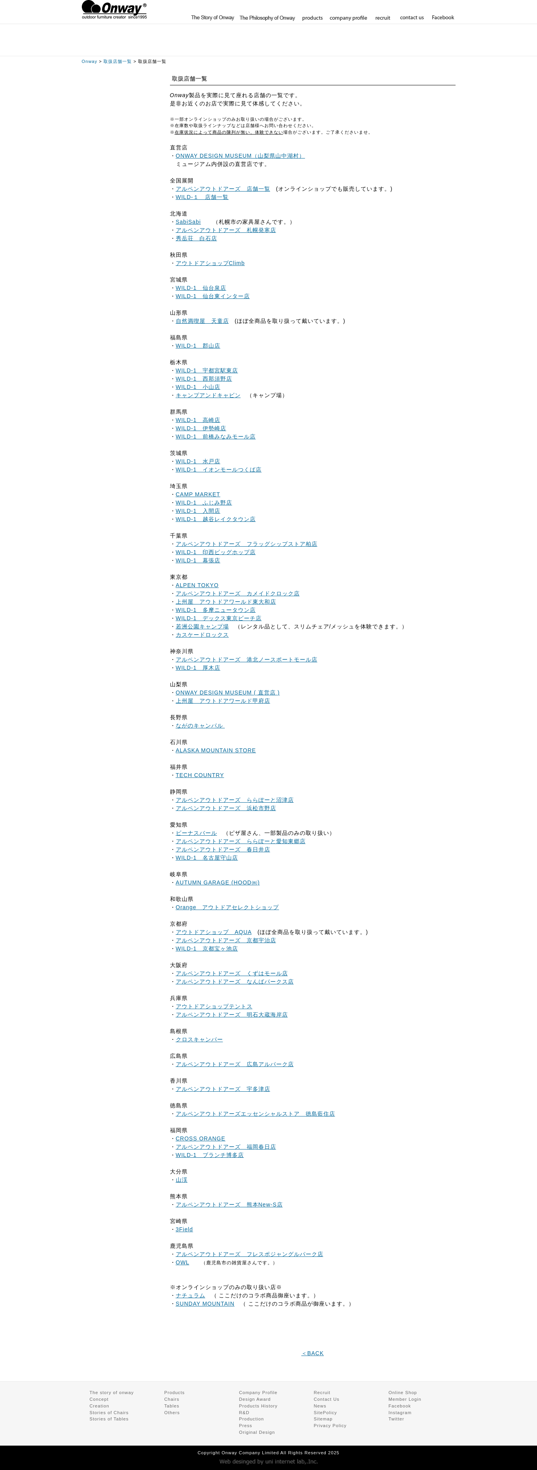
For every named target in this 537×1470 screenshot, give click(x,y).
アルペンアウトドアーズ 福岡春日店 (226, 1147)
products (311, 18)
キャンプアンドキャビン (208, 395)
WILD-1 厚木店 (198, 668)
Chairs (171, 1399)
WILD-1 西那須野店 (204, 379)
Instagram (400, 1412)
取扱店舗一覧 (117, 61)
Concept (99, 1399)
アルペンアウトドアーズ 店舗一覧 (223, 189)
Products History (258, 1406)
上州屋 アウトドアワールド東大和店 (226, 602)
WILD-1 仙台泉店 (201, 288)
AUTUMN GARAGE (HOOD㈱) (218, 882)
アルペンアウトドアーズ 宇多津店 (223, 1089)
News (320, 1406)
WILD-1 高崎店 (198, 420)
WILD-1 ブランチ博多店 (210, 1155)
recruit (382, 18)
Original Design (257, 1432)
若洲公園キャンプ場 (202, 626)
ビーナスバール (196, 833)
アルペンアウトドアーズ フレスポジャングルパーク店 (249, 1254)
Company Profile (258, 1392)
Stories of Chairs (109, 1412)
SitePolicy (325, 1412)
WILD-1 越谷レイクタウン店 (216, 519)
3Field (184, 1229)
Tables (171, 1406)
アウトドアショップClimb (210, 263)
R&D (244, 1412)
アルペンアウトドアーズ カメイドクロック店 (238, 593)
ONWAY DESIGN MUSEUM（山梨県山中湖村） (240, 156)
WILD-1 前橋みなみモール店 (216, 436)
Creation (99, 1406)
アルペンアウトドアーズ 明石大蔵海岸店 (232, 1014)
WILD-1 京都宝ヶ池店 (207, 948)
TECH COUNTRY (200, 775)
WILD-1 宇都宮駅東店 (207, 370)
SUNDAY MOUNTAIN (205, 1304)
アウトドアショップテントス (214, 1006)
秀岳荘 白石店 (196, 238)
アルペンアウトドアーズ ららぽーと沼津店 (235, 800)
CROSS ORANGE (200, 1138)
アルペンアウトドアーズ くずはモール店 (232, 973)
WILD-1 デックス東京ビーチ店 (219, 618)
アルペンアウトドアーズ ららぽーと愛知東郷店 (241, 841)
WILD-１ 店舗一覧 (202, 197)
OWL (182, 1262)
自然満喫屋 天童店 (202, 321)
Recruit (322, 1392)
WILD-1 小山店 (198, 387)
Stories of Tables (109, 1419)
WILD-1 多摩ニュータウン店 (216, 610)
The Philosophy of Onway (267, 18)
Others (172, 1412)
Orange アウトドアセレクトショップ (227, 907)
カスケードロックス (202, 635)
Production (251, 1419)
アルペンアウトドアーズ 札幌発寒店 (226, 230)
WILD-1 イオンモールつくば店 (219, 469)
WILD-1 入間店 (198, 511)
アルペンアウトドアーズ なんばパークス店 (235, 981)
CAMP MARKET (198, 494)
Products (174, 1392)
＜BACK (312, 1353)
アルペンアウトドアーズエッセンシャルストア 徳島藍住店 (255, 1114)
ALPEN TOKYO (197, 585)
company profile (347, 18)
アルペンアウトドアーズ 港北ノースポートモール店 (246, 659)
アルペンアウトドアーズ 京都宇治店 (226, 940)
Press (246, 1425)
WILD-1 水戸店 (198, 461)
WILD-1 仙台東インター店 (213, 296)
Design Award (255, 1399)
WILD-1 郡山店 (198, 346)
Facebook (442, 18)
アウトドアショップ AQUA (214, 932)
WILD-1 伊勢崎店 (201, 428)
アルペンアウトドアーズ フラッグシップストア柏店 (246, 544)
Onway (90, 61)
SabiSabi (188, 222)
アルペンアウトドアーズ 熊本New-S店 (229, 1204)
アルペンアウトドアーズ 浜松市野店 (226, 808)
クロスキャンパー (199, 1039)
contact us (411, 18)
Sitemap (323, 1419)
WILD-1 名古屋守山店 (207, 858)
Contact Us (327, 1399)
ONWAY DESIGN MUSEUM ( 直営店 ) (228, 692)
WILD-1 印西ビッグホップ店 (216, 552)
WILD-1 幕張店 (198, 560)
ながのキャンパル (200, 725)
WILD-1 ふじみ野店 (204, 502)
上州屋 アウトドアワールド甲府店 (223, 701)
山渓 (182, 1180)
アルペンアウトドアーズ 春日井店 (223, 849)
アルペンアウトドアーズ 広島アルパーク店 (235, 1064)
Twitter (396, 1419)
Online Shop (385, 8)
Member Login (433, 8)
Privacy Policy (330, 1425)
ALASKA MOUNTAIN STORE (216, 750)
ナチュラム (190, 1295)
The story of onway (212, 18)
